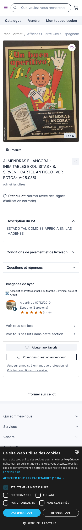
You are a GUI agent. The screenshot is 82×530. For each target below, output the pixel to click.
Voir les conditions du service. (27, 370)
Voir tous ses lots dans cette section (41, 334)
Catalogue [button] (13, 20)
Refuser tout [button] (60, 512)
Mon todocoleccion (61, 20)
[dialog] (41, 488)
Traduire (13, 150)
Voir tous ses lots (41, 326)
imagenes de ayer (20, 284)
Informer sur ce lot (41, 394)
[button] (41, 220)
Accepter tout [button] (21, 512)
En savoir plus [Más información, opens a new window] (11, 472)
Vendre (33, 20)
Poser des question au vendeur (41, 357)
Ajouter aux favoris (42, 347)
